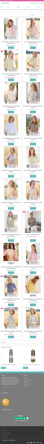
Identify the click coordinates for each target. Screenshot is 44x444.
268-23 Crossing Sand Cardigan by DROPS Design (33, 332)
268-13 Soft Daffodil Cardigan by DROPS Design (11, 74)
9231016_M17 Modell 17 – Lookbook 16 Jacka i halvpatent (11, 267)
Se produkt (3, 367)
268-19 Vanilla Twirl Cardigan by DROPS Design (11, 107)
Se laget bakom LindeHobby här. (11, 384)
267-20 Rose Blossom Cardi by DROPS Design (11, 171)
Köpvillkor (4, 437)
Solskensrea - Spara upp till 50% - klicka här (7, 0)
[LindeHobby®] (5, 3)
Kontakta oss (5, 435)
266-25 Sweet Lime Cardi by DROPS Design (33, 171)
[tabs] (38, 7)
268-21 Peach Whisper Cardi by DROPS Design (11, 203)
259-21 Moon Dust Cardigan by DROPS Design (33, 107)
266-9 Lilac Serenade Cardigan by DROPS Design (11, 299)
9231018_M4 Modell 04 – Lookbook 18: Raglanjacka (33, 299)
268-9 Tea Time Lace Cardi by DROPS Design (33, 139)
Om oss (3, 428)
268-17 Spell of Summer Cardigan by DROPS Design (11, 235)
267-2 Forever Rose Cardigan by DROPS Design (33, 42)
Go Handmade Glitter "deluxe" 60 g (31, 364)
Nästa (42, 342)
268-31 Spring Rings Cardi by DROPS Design (33, 203)
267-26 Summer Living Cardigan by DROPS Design (11, 139)
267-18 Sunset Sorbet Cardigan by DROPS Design (11, 42)
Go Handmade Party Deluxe (8, 364)
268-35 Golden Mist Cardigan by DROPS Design (33, 74)
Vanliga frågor (5, 430)
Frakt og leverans (6, 433)
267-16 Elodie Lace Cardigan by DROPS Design (33, 267)
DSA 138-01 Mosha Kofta (33, 234)
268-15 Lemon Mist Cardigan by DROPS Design (11, 332)
